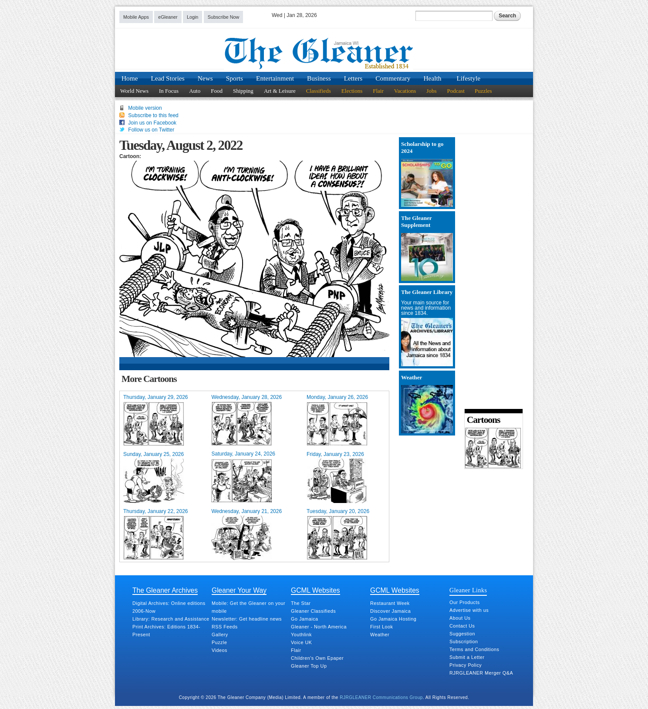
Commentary (392, 78)
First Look (381, 626)
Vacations (405, 91)
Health (433, 78)
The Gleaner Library (426, 292)
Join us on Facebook (152, 123)
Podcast (455, 91)
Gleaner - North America (319, 626)
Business (319, 78)
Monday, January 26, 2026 (337, 397)
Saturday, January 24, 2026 (243, 454)
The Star (300, 603)
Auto (194, 91)
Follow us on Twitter (151, 130)
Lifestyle (468, 78)
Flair (378, 91)
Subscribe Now (224, 17)
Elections (351, 91)
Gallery (220, 634)
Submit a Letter (467, 657)
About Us (459, 618)
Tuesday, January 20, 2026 (338, 511)
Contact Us (462, 625)
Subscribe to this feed (153, 115)
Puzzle (219, 642)
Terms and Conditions (474, 649)
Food (217, 91)
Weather (411, 377)
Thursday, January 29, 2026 (155, 397)
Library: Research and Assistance (170, 618)
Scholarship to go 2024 (422, 147)
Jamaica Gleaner (324, 53)
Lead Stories (168, 78)
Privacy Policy (465, 665)
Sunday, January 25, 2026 (153, 454)
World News (134, 91)
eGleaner (167, 17)
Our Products (464, 602)
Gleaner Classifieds (313, 611)
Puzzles (483, 91)
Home (130, 78)
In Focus (169, 91)
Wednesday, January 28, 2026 (246, 397)
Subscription (463, 641)
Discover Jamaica (390, 611)
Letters (353, 78)
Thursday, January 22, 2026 (155, 511)
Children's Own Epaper (317, 658)
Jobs (431, 91)
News (205, 78)
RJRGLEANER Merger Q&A (481, 672)
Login (192, 17)
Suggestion (462, 633)
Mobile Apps (136, 17)
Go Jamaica (304, 618)
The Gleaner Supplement (416, 221)
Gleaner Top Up (309, 665)
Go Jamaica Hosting (393, 618)
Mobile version (145, 108)
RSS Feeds (225, 626)
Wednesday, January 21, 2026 (246, 511)
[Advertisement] (491, 270)
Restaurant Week (390, 603)
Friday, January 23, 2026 (335, 454)
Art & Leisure (280, 91)
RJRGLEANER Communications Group (381, 697)
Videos (219, 650)
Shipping (243, 91)
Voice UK (301, 642)
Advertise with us (469, 610)
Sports (234, 78)
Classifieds (318, 91)
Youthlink (301, 634)
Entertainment (275, 78)
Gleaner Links (468, 590)
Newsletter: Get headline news (247, 618)
